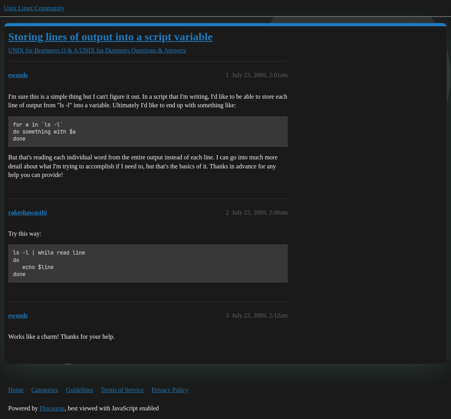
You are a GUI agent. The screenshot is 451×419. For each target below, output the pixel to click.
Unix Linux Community (34, 8)
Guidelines (79, 389)
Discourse (52, 408)
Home (15, 389)
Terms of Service (122, 389)
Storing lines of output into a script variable (110, 37)
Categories (44, 389)
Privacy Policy (170, 389)
